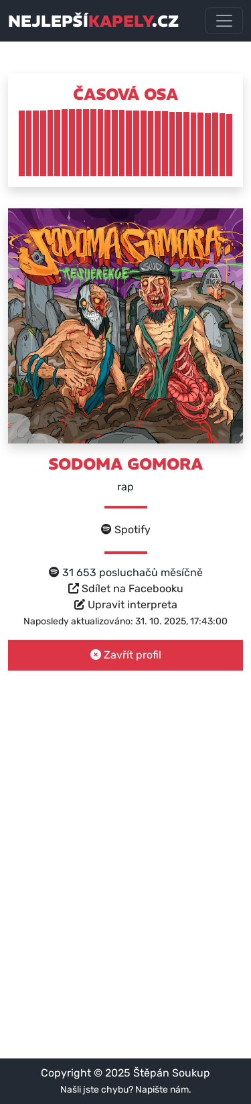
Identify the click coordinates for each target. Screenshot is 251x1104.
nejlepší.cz (93, 21)
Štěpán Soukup (171, 1072)
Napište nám (162, 1089)
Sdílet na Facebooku (125, 588)
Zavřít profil (125, 654)
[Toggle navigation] (224, 20)
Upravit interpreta (125, 604)
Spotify (126, 529)
